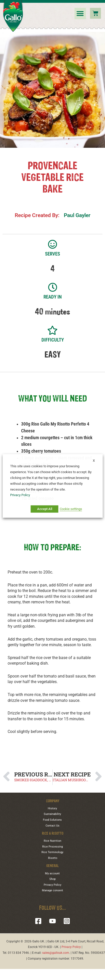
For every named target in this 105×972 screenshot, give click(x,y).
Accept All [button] (44, 509)
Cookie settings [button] (71, 509)
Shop (52, 879)
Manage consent (52, 890)
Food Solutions (52, 819)
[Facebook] (38, 921)
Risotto (52, 858)
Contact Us (52, 825)
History (52, 808)
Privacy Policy (52, 884)
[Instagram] (66, 921)
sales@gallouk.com (55, 953)
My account (52, 873)
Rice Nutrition (52, 840)
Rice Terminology (52, 852)
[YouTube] (52, 921)
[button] (80, 13)
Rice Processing (52, 846)
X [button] (93, 460)
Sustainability (52, 814)
